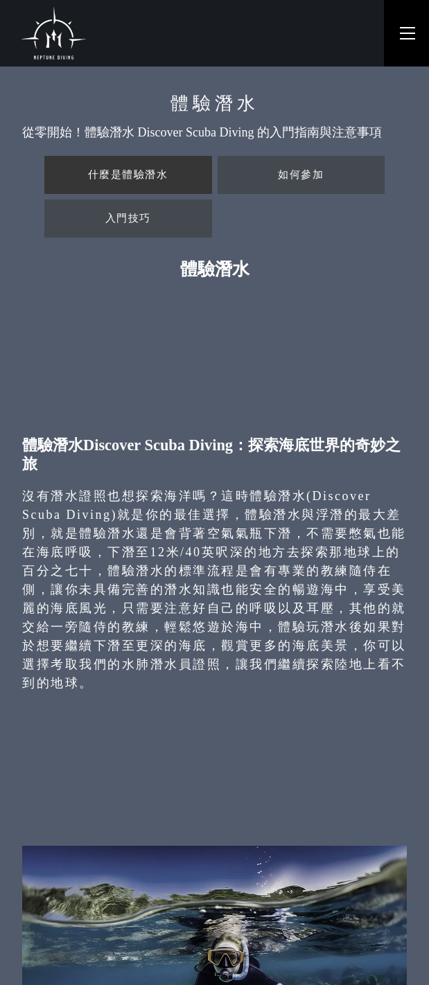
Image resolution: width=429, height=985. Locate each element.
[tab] (128, 175)
